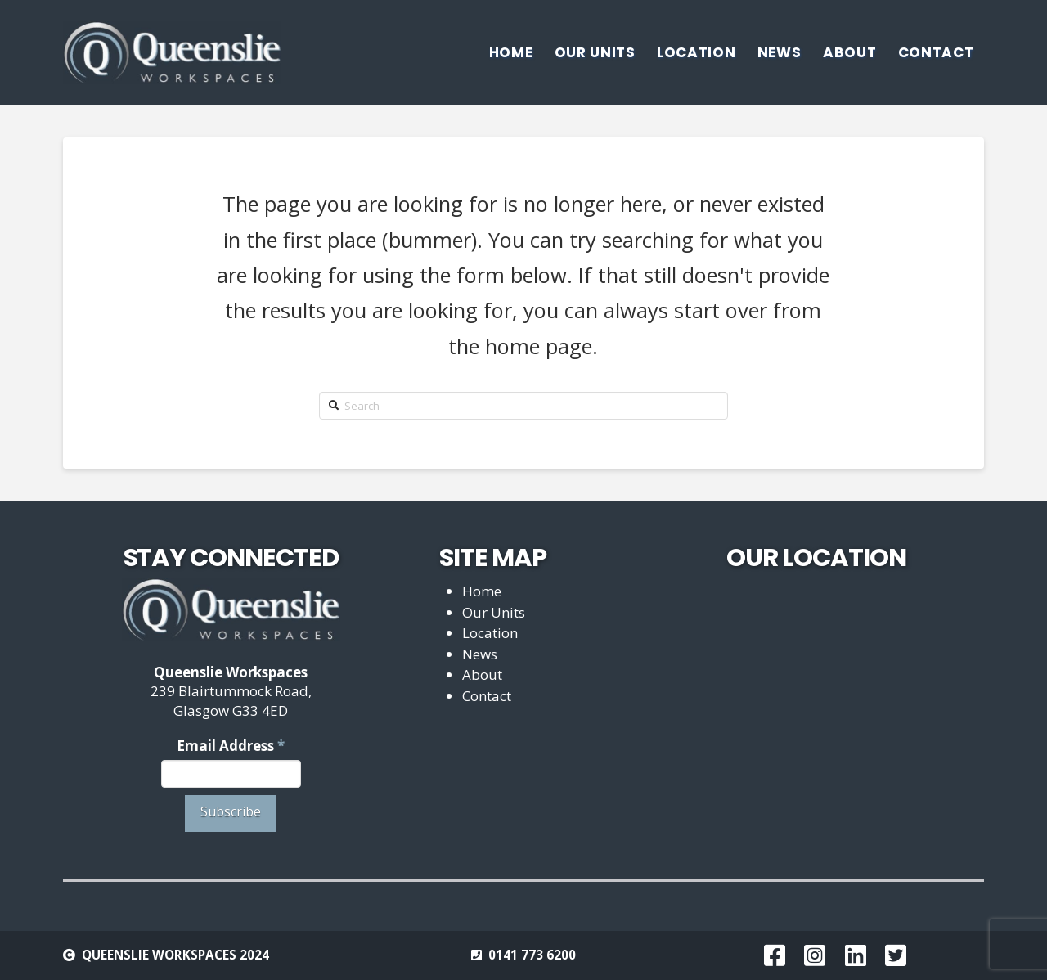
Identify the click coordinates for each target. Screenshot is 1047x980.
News (479, 654)
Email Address (231, 745)
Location (490, 632)
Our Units (493, 612)
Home (481, 591)
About (482, 674)
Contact (486, 695)
